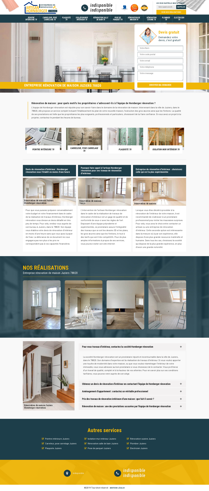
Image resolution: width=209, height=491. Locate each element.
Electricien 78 (179, 19)
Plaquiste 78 (66, 19)
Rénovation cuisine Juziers (143, 439)
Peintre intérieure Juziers (57, 439)
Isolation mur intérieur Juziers (102, 439)
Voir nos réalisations (171, 12)
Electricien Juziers (139, 448)
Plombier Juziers (138, 443)
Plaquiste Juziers (53, 448)
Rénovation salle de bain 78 (100, 19)
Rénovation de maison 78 (134, 19)
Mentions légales (117, 488)
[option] (43, 140)
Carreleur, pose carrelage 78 (50, 19)
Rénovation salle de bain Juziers (103, 443)
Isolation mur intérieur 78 (82, 19)
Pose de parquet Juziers (99, 448)
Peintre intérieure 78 (31, 19)
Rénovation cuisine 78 (151, 19)
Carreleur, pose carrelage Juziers (61, 443)
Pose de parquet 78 (117, 19)
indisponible (101, 5)
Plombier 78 (166, 19)
